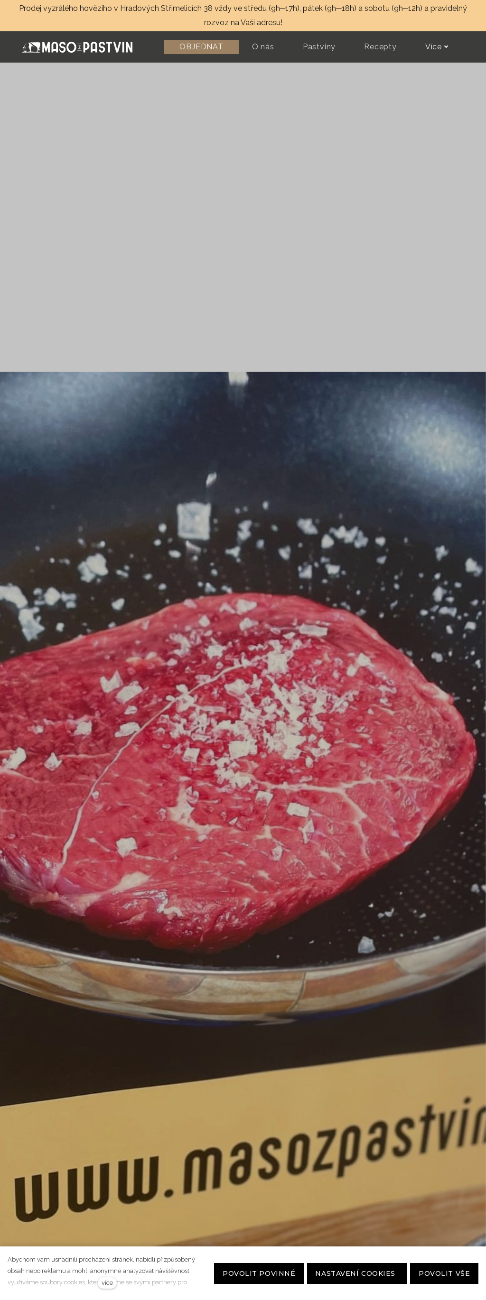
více (107, 1282)
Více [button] (437, 46)
